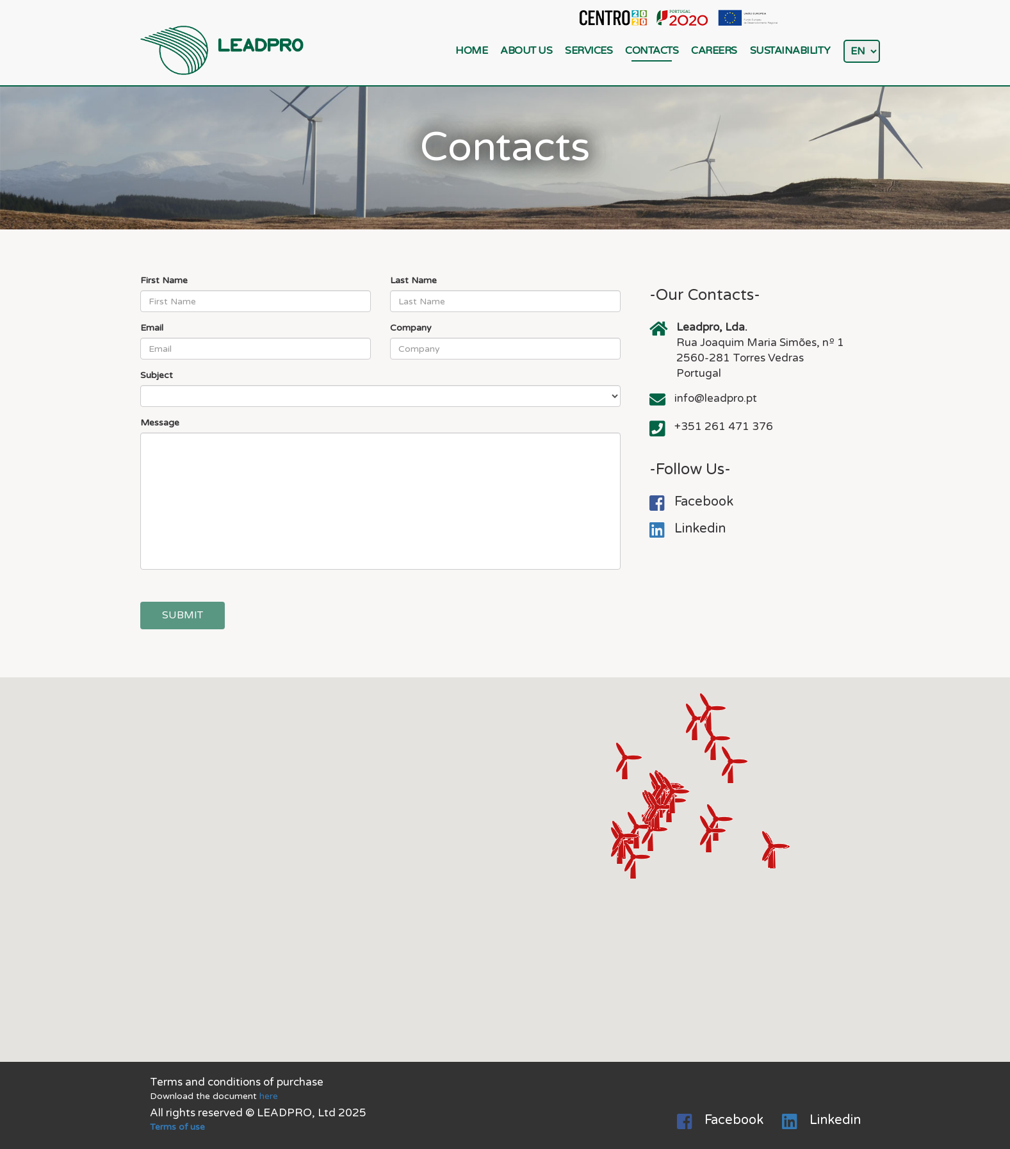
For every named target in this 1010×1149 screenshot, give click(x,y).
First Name (164, 280)
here (268, 1096)
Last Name (413, 280)
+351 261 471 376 (723, 426)
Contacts (651, 50)
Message (159, 422)
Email (151, 327)
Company (411, 327)
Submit (182, 615)
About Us (526, 50)
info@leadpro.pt (715, 398)
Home (471, 50)
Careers (714, 50)
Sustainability (790, 50)
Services (588, 50)
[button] (713, 834)
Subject (156, 375)
